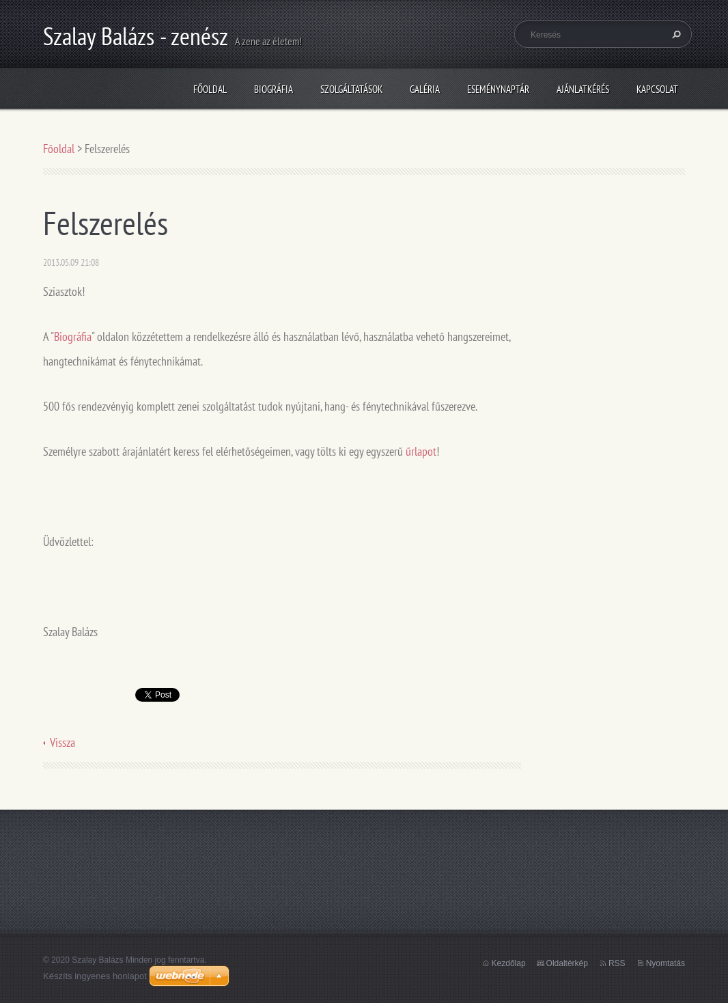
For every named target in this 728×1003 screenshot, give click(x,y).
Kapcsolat (657, 89)
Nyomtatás (665, 963)
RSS (617, 963)
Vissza (62, 742)
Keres (674, 34)
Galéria (425, 89)
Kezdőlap (509, 963)
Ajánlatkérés (583, 89)
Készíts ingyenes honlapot (95, 976)
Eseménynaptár (498, 89)
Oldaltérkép (567, 963)
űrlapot (421, 451)
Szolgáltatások (351, 89)
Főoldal (210, 89)
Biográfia (273, 89)
